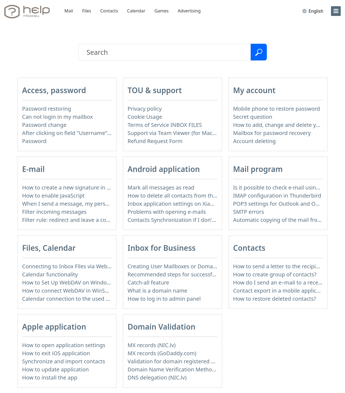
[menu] (336, 11)
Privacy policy (144, 108)
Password (34, 141)
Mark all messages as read (160, 187)
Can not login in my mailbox (57, 116)
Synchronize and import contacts (63, 361)
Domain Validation (161, 326)
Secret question (252, 116)
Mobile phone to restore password (276, 108)
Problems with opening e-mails (166, 211)
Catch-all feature (148, 282)
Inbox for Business (161, 248)
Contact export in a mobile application (281, 290)
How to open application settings (63, 345)
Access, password (54, 90)
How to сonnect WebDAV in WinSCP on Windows (83, 290)
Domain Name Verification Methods (172, 369)
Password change (44, 124)
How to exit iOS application (56, 353)
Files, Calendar (49, 248)
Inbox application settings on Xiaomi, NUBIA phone (192, 203)
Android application (163, 169)
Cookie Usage (144, 116)
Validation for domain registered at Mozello (182, 361)
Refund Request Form (154, 141)
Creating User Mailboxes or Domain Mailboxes (185, 266)
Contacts (109, 11)
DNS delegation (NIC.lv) (157, 377)
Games (161, 11)
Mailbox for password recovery (272, 133)
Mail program (258, 169)
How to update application (55, 369)
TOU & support (154, 90)
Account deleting (254, 141)
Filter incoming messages (54, 211)
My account (254, 90)
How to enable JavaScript (53, 195)
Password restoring (46, 108)
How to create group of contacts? (275, 274)
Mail (68, 11)
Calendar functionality (50, 274)
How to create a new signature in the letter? (77, 187)
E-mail (33, 169)
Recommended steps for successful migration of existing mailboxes (212, 274)
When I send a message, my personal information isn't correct (100, 203)
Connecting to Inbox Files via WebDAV (70, 266)
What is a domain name (157, 290)
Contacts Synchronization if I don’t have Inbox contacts (196, 219)
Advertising (189, 11)
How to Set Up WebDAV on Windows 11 (71, 282)
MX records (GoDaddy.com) (161, 353)
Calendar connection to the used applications (79, 298)
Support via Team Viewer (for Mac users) (178, 133)
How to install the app (49, 377)
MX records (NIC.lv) (151, 345)
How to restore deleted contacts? (274, 298)
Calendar (136, 11)
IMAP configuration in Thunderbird (277, 195)
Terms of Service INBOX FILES (164, 124)
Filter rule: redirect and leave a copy (67, 219)
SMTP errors (248, 211)
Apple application (54, 326)
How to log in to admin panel (164, 298)
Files (86, 11)
